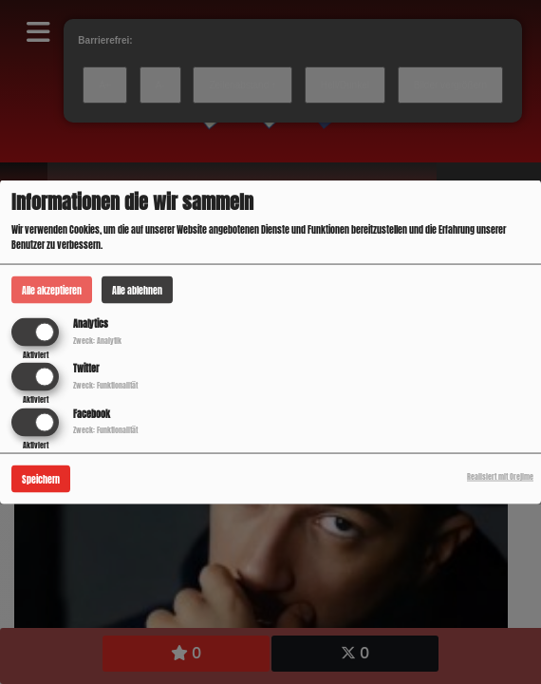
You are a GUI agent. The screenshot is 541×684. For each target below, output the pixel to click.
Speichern (41, 478)
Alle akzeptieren (52, 290)
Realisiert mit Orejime (500, 476)
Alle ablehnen (137, 290)
